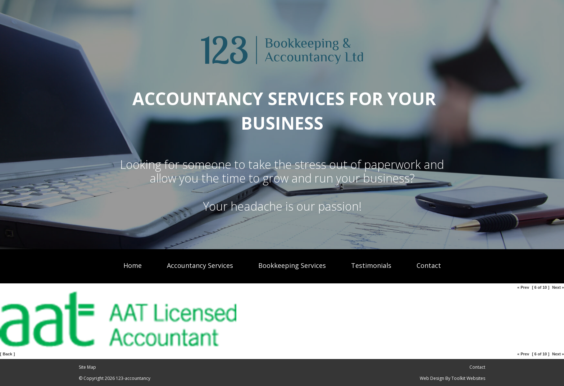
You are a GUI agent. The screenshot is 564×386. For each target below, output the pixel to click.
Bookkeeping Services (292, 265)
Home (132, 265)
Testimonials (371, 265)
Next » (558, 287)
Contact (429, 265)
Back (7, 354)
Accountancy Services (200, 265)
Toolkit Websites (468, 378)
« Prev (523, 287)
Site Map (87, 367)
